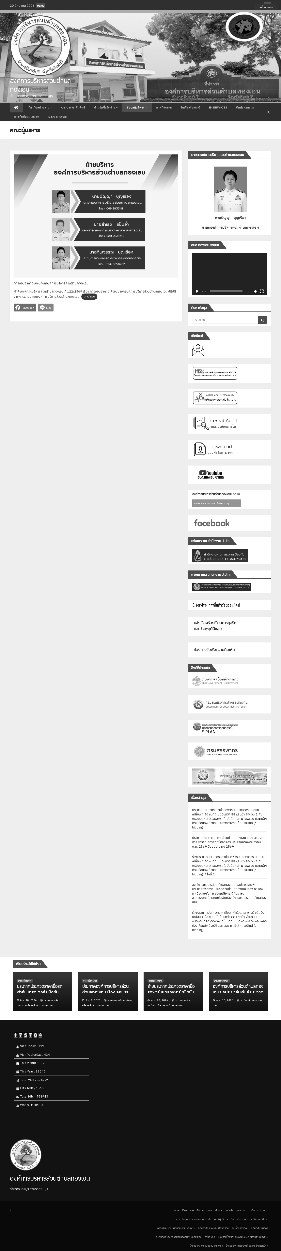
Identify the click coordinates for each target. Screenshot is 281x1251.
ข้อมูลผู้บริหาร (137, 107)
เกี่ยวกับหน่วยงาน (40, 107)
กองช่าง (240, 1210)
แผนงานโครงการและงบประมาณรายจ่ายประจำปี (243, 1237)
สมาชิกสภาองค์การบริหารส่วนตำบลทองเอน (179, 1237)
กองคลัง (229, 1210)
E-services (218, 107)
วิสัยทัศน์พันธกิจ (259, 1228)
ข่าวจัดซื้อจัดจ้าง (106, 107)
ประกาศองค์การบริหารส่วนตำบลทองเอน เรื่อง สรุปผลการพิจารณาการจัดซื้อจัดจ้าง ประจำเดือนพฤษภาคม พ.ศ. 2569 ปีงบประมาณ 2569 (227, 842)
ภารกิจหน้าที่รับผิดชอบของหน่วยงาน (176, 1228)
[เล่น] (197, 291)
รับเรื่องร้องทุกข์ (190, 107)
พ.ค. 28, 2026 (159, 1000)
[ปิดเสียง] (256, 291)
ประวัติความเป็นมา (258, 1219)
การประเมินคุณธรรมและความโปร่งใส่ (192, 1219)
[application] (229, 274)
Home (176, 1210)
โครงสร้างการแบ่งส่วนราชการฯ (206, 1245)
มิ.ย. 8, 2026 (93, 1000)
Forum (200, 1210)
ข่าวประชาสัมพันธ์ (73, 107)
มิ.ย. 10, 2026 (28, 1000)
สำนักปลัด (210, 1237)
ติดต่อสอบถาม (245, 107)
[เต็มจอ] (262, 291)
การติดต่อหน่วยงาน (26, 116)
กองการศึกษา (214, 1210)
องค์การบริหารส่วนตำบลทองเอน (40, 85)
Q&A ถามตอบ (57, 116)
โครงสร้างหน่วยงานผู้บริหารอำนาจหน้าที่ (247, 1245)
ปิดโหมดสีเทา (266, 7)
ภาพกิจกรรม (164, 107)
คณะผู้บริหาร (221, 1219)
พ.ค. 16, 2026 (224, 1000)
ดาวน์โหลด (89, 296)
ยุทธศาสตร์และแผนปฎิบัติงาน (213, 1228)
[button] (268, 112)
